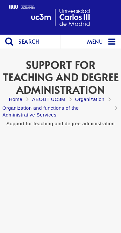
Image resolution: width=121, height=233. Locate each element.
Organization (90, 99)
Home (15, 99)
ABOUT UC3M (48, 99)
